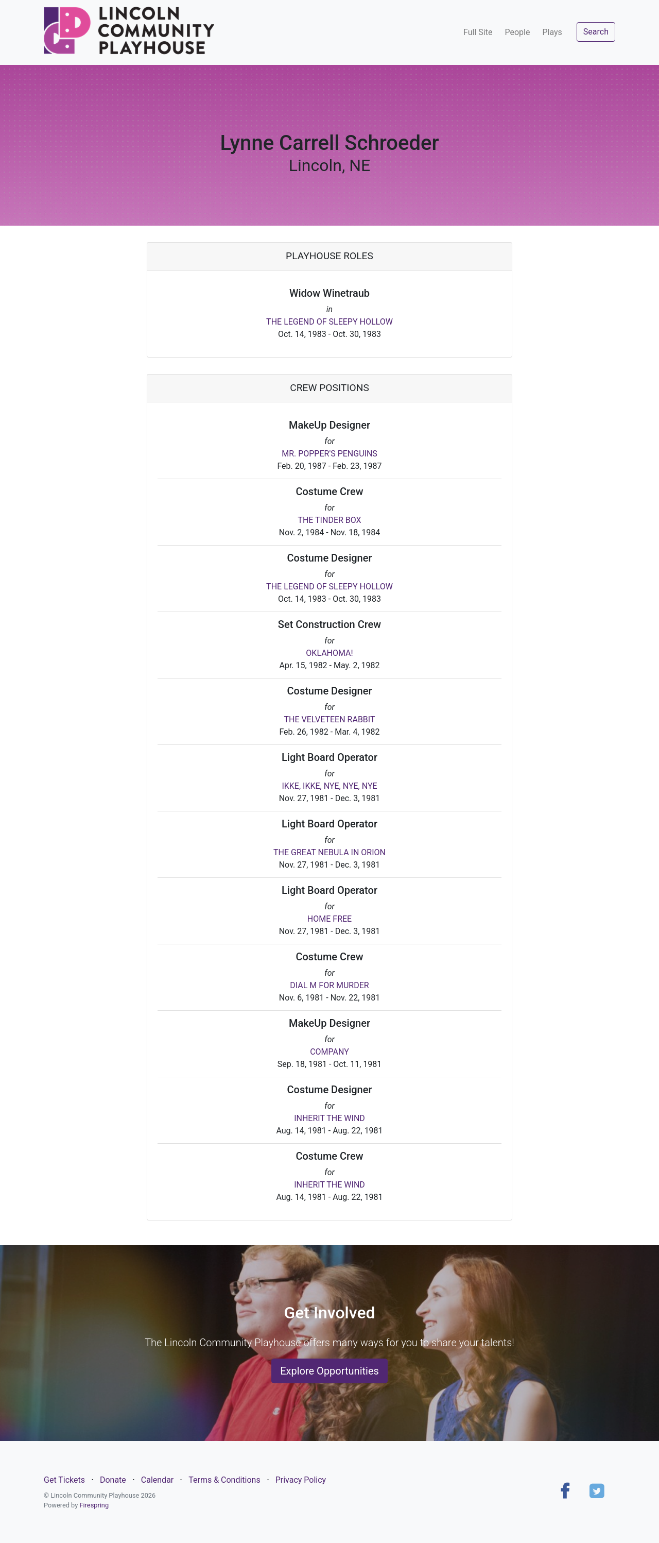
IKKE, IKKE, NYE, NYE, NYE (329, 786)
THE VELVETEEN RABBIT (329, 719)
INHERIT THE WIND (329, 1118)
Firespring (94, 1505)
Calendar (157, 1480)
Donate (113, 1480)
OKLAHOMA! (329, 653)
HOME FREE (329, 919)
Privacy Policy (300, 1480)
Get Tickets (64, 1480)
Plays (552, 32)
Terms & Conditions (224, 1480)
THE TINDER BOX (329, 520)
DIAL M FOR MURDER (329, 985)
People (517, 32)
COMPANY (329, 1052)
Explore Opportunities (329, 1371)
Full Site (477, 32)
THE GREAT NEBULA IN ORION (329, 852)
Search (596, 32)
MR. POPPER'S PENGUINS (329, 454)
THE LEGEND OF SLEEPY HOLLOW (329, 322)
